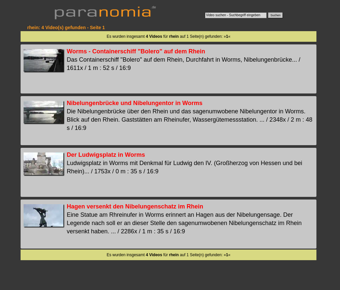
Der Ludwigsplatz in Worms (106, 154)
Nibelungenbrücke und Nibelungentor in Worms (135, 103)
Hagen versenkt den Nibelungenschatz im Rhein (135, 206)
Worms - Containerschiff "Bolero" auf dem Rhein (136, 51)
